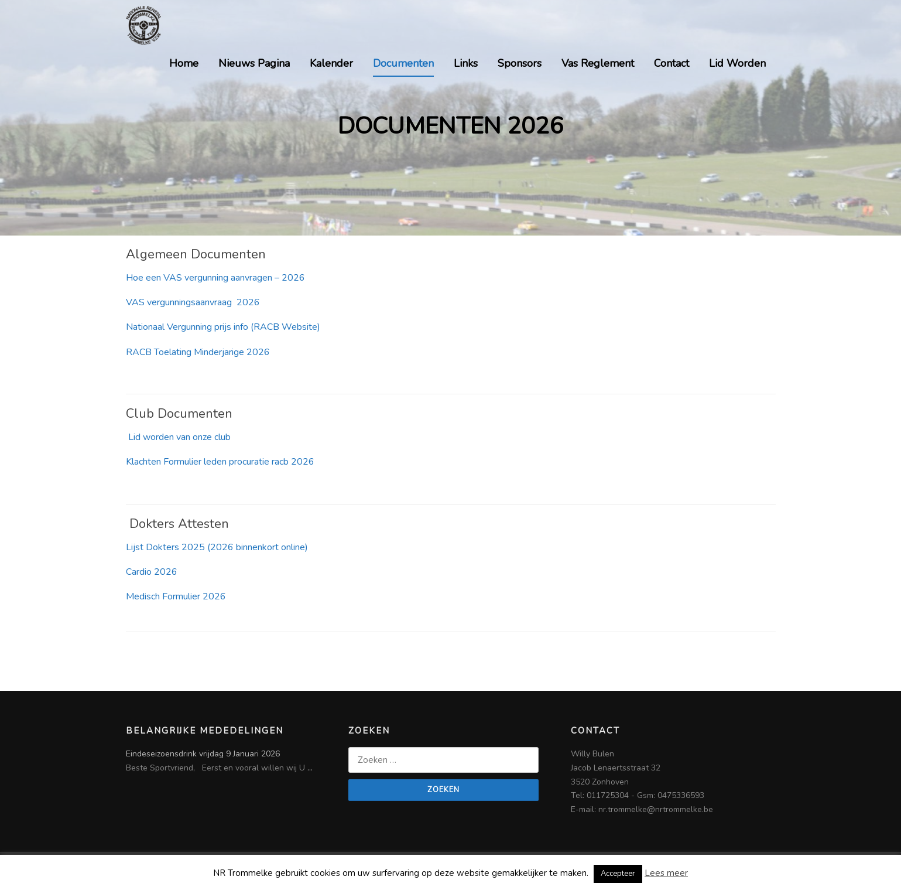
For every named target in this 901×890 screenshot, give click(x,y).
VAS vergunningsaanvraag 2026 (193, 302)
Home (183, 63)
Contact (671, 63)
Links (466, 63)
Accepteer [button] (618, 873)
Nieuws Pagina (254, 63)
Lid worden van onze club (178, 437)
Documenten (403, 63)
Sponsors (520, 63)
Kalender (331, 63)
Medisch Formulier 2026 (176, 596)
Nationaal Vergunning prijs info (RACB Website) (223, 326)
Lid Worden (737, 63)
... (310, 767)
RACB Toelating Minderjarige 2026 (198, 352)
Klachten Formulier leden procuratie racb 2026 (220, 461)
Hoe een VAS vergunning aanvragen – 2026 (215, 277)
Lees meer (666, 873)
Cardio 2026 (151, 571)
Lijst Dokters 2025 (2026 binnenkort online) (217, 547)
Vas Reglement (597, 63)
